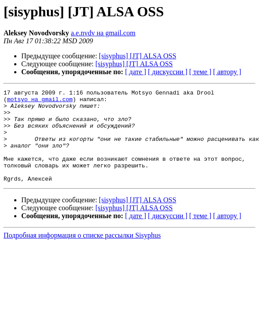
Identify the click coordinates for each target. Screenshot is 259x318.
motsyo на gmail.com (40, 102)
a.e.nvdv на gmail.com (103, 33)
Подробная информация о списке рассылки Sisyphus (82, 253)
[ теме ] (200, 72)
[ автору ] (227, 72)
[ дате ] (135, 72)
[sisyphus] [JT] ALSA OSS (137, 56)
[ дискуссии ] (167, 72)
